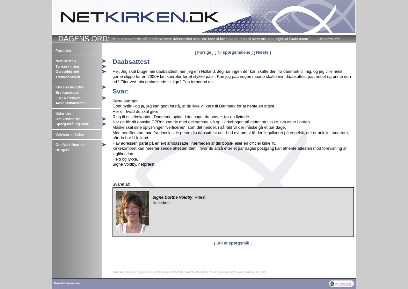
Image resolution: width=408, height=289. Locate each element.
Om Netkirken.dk (70, 145)
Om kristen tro (68, 119)
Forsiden (63, 50)
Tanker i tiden (67, 66)
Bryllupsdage (67, 92)
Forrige (204, 52)
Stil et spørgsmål (232, 243)
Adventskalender (70, 103)
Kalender (63, 113)
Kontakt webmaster (67, 283)
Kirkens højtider (69, 87)
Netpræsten (65, 61)
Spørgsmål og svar (72, 124)
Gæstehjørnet (67, 71)
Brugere (62, 150)
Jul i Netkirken (68, 98)
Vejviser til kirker (70, 134)
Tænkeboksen (67, 77)
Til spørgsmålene (233, 52)
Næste (262, 52)
